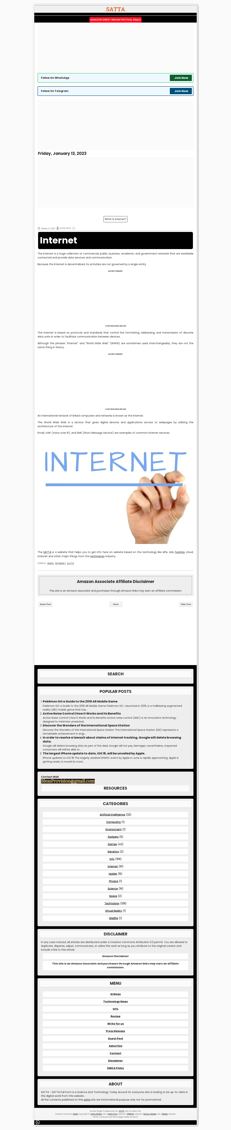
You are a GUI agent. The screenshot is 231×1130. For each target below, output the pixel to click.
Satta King (112, 1114)
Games (112, 844)
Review (115, 1016)
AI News (115, 994)
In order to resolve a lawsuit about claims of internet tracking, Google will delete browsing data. (112, 740)
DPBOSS (130, 1114)
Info (112, 859)
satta (87, 1099)
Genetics (113, 851)
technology (97, 556)
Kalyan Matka (149, 1114)
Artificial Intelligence (112, 814)
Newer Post (45, 604)
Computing (113, 822)
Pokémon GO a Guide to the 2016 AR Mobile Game (80, 702)
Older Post (186, 604)
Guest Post (115, 1038)
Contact (115, 1053)
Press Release (115, 1031)
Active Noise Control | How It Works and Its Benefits (82, 714)
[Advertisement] (115, 48)
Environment (114, 829)
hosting (179, 552)
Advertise (115, 1046)
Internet (60, 563)
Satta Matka (96, 1114)
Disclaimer (115, 1060)
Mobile (113, 874)
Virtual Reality (113, 911)
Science (113, 888)
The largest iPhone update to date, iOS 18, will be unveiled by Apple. (94, 753)
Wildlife (113, 918)
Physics (113, 881)
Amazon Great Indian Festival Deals (115, 19)
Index (50, 563)
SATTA (47, 552)
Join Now (181, 78)
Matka (165, 1114)
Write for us (115, 1024)
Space (113, 896)
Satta (75, 1114)
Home (116, 604)
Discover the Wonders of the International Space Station (86, 726)
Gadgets (113, 837)
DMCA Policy (115, 1068)
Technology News (115, 1001)
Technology (111, 903)
